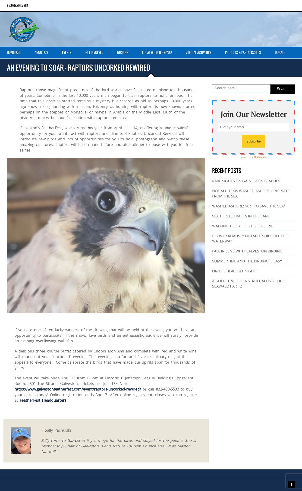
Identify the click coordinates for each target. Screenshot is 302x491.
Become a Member (17, 5)
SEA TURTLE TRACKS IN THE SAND (241, 216)
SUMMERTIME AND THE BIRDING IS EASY (247, 261)
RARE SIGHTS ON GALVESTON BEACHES (246, 181)
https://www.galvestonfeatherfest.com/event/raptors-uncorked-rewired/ (78, 389)
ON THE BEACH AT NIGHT (234, 271)
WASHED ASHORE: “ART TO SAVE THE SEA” (248, 206)
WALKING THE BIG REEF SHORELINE (242, 226)
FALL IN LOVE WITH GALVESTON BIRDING (247, 251)
